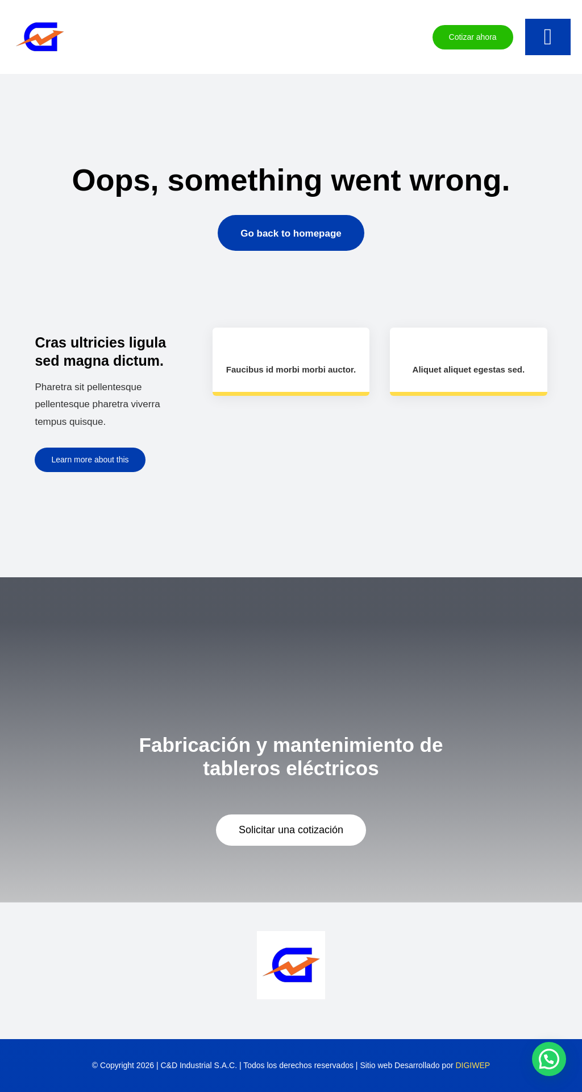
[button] (549, 1059)
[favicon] (39, 13)
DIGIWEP (472, 1065)
